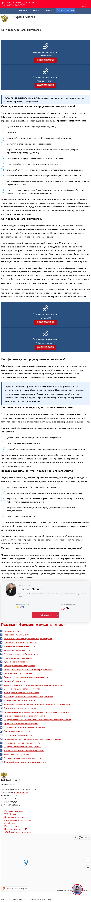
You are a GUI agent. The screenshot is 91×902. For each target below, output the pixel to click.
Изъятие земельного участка (18, 735)
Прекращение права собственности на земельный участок (32, 739)
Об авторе (45, 615)
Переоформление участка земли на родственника (28, 669)
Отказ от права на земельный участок (22, 758)
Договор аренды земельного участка (22, 689)
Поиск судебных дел (65, 10)
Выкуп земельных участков (17, 731)
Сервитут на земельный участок (19, 665)
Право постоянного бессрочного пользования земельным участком (37, 712)
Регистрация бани (12, 631)
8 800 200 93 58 (21, 792)
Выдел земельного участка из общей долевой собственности (34, 685)
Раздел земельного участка (17, 634)
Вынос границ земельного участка (20, 708)
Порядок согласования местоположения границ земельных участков (37, 719)
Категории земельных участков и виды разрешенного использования (37, 704)
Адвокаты (23, 10)
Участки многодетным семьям (18, 658)
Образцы (35, 10)
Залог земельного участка (16, 754)
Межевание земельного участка (19, 646)
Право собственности (14, 681)
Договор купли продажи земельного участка (26, 677)
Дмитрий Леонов (30, 589)
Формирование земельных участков (21, 692)
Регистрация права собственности (21, 654)
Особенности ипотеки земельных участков (25, 727)
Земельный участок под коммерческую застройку (28, 638)
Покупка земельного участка (18, 673)
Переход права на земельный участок (22, 743)
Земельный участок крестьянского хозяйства (26, 762)
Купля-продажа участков (16, 661)
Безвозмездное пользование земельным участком (28, 696)
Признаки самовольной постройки (21, 723)
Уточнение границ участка (17, 650)
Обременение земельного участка (20, 642)
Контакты (48, 10)
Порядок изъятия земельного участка (22, 746)
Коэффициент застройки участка (20, 700)
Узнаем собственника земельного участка (24, 716)
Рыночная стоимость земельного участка (24, 750)
